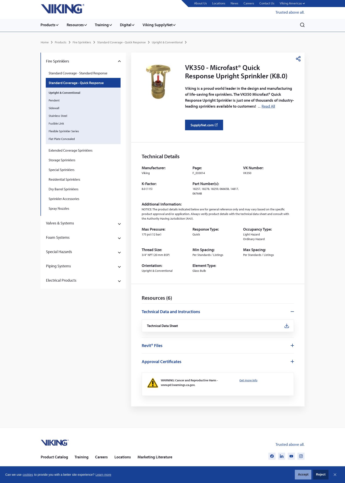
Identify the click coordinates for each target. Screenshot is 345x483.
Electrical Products (61, 279)
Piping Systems (58, 265)
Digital (128, 24)
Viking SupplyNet (161, 24)
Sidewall (54, 107)
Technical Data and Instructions (171, 311)
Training (104, 24)
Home (45, 42)
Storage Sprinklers (62, 159)
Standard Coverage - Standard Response (78, 72)
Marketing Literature (155, 456)
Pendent (54, 100)
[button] (293, 3)
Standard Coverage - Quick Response (121, 42)
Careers (251, 3)
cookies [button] (28, 474)
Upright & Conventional (167, 42)
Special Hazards (59, 250)
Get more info (248, 380)
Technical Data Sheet (163, 325)
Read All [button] (268, 105)
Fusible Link (56, 123)
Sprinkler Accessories (64, 198)
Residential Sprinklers (64, 178)
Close (335, 474)
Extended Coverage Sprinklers (70, 149)
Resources (76, 24)
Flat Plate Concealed (62, 138)
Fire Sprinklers (82, 42)
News (236, 3)
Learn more (103, 474)
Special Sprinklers (61, 169)
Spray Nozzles (59, 208)
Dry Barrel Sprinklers (63, 188)
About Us (204, 3)
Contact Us (268, 3)
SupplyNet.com (205, 126)
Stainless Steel (58, 115)
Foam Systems (58, 236)
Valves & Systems (60, 222)
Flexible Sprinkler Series (64, 130)
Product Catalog (54, 456)
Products (47, 24)
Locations (221, 3)
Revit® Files (152, 345)
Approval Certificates (161, 361)
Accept (303, 474)
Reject (320, 474)
